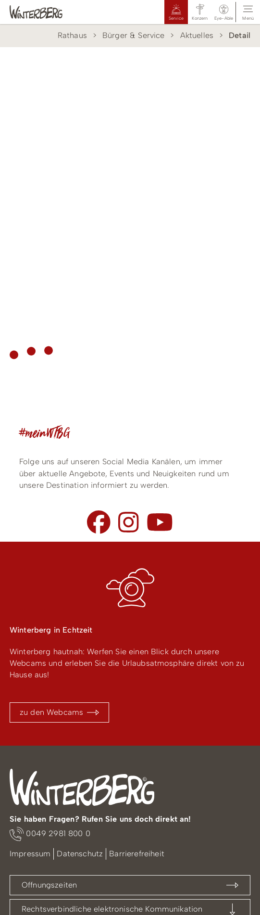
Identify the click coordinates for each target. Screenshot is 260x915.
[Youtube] (160, 522)
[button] (224, 12)
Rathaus (72, 35)
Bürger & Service (133, 35)
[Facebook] (99, 522)
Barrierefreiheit (136, 853)
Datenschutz (80, 853)
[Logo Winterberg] (46, 12)
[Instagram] (128, 522)
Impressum (30, 853)
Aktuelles (196, 35)
